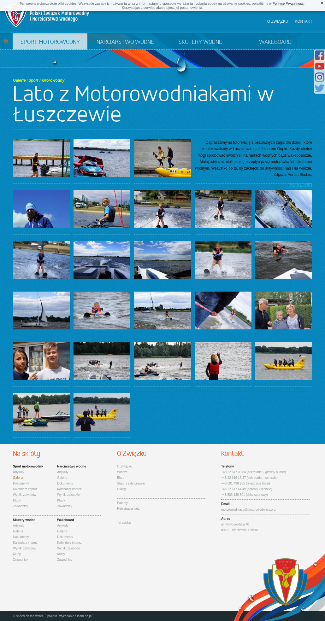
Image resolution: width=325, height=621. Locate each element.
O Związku (124, 466)
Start (6, 41)
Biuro (120, 477)
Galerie (19, 80)
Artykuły (18, 472)
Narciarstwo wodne (125, 42)
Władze (122, 472)
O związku (277, 21)
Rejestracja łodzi (128, 508)
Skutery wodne (200, 42)
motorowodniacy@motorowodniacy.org (248, 509)
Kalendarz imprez (25, 489)
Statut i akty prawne (131, 483)
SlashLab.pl (83, 616)
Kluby (17, 500)
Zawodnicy (20, 506)
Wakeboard (275, 42)
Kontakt (303, 21)
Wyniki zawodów (24, 494)
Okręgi (121, 489)
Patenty (122, 503)
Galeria (18, 477)
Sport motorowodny (50, 42)
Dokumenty (21, 483)
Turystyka (124, 522)
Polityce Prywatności (288, 3)
